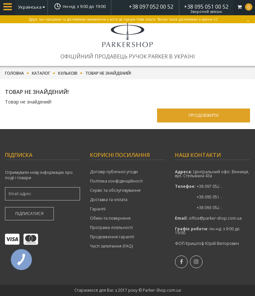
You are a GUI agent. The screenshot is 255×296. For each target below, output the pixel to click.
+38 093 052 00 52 (214, 207)
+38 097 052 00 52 (151, 6)
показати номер (214, 186)
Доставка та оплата (109, 200)
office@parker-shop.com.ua (215, 218)
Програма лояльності (111, 228)
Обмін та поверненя (110, 218)
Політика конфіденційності (116, 181)
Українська (31, 7)
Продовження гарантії (112, 237)
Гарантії (98, 209)
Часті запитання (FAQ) (111, 246)
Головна (14, 73)
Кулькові (67, 73)
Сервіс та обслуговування (115, 190)
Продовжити (203, 115)
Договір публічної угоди (114, 172)
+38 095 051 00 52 (206, 6)
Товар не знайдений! (108, 73)
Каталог (41, 73)
